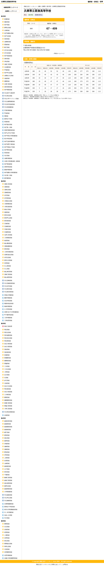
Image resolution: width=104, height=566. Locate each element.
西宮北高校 (7, 215)
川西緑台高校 (8, 201)
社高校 (6, 377)
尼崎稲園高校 (8, 246)
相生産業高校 (8, 483)
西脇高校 (7, 363)
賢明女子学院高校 (9, 506)
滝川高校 (7, 155)
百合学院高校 (8, 300)
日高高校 (7, 549)
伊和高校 (7, 455)
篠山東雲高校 (8, 271)
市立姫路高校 (8, 495)
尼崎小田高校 (8, 184)
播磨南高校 (7, 360)
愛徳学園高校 (8, 169)
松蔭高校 (7, 121)
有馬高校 (7, 263)
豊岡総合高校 (8, 543)
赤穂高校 (7, 443)
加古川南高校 (8, 392)
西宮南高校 (7, 221)
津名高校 (7, 61)
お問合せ (65, 564)
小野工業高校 (8, 408)
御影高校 (7, 22)
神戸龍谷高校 (8, 124)
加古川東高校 (8, 343)
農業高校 (7, 397)
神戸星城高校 (8, 164)
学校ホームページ (59, 53)
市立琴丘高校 (8, 498)
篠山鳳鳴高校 (8, 243)
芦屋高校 (7, 70)
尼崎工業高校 (8, 274)
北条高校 (7, 383)
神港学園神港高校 (9, 130)
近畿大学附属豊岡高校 (10, 558)
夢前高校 (7, 452)
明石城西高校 (8, 335)
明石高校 (7, 329)
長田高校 (7, 39)
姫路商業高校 (8, 489)
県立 (25, 15)
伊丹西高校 (7, 198)
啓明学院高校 (8, 167)
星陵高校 (7, 44)
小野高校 (7, 372)
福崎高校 (7, 446)
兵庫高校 (7, 30)
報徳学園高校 (8, 306)
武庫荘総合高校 (8, 254)
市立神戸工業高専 (9, 93)
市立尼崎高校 (8, 280)
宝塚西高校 (7, 232)
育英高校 (7, 153)
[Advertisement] (84, 33)
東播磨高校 (7, 358)
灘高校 (6, 116)
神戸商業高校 (8, 89)
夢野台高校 (7, 27)
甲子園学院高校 (8, 315)
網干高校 (7, 432)
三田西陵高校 (8, 237)
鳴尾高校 (7, 212)
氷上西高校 (7, 266)
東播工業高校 (8, 403)
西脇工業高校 (8, 406)
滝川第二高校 (8, 175)
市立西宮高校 (8, 289)
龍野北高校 (7, 486)
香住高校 (7, 541)
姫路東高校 (7, 466)
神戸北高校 (7, 36)
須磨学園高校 (8, 158)
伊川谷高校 (7, 53)
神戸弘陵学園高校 (9, 141)
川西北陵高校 (8, 206)
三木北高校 (7, 369)
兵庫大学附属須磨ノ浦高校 (12, 161)
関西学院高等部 (8, 303)
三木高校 (7, 366)
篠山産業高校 (8, 277)
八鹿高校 (7, 535)
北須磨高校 (7, 67)
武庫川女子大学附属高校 (11, 312)
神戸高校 (7, 25)
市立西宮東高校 (8, 292)
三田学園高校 (8, 317)
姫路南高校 (7, 429)
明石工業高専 (8, 326)
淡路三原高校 (8, 64)
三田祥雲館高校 (8, 252)
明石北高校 (7, 332)
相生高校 (7, 438)
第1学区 (30, 15)
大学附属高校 (8, 491)
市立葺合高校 (8, 96)
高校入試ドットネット (30, 6)
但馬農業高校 (8, 552)
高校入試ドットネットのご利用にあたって (48, 564)
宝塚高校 (7, 223)
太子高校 (7, 469)
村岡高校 (7, 532)
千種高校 (7, 475)
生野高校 (7, 538)
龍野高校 (7, 441)
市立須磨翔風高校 (9, 101)
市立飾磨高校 (8, 500)
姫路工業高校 (8, 480)
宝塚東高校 (7, 226)
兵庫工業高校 (8, 84)
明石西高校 (7, 341)
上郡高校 (7, 458)
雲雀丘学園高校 (8, 295)
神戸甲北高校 (8, 73)
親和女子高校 (8, 119)
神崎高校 (7, 449)
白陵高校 (7, 415)
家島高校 (7, 435)
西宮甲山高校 (8, 218)
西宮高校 (7, 249)
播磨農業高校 (8, 400)
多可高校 (7, 380)
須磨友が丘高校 (8, 75)
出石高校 (7, 526)
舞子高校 (7, 47)
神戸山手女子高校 (9, 133)
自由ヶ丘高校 (8, 515)
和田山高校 (7, 546)
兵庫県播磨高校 (8, 504)
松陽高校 (7, 355)
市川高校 (7, 518)
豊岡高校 (7, 524)
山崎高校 (7, 463)
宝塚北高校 (7, 229)
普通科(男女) (38, 15)
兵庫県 (44, 6)
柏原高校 (7, 240)
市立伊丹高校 (8, 286)
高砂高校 (7, 349)
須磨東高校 (7, 41)
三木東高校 (7, 394)
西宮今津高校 (8, 260)
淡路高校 (7, 78)
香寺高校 (7, 472)
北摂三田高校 (8, 235)
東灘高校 (7, 19)
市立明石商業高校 (9, 412)
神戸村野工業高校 (9, 144)
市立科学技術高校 (9, 104)
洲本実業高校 (8, 87)
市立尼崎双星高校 (9, 283)
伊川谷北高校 (8, 50)
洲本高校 (7, 58)
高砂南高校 (7, 352)
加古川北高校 (8, 386)
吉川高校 (7, 375)
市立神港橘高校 (8, 107)
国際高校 (7, 81)
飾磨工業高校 (8, 477)
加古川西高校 (8, 346)
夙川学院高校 (8, 138)
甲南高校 (7, 113)
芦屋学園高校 (8, 110)
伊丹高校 (7, 195)
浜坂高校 (7, 529)
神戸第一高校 (8, 127)
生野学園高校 (8, 555)
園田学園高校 (8, 298)
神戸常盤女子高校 (9, 147)
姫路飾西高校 (8, 426)
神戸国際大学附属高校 (10, 172)
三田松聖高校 (8, 320)
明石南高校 (7, 389)
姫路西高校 (7, 424)
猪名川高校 (7, 209)
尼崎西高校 (7, 192)
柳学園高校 (7, 178)
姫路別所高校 (8, 421)
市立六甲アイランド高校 (11, 98)
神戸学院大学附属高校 (10, 136)
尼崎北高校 (7, 189)
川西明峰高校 (8, 204)
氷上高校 (7, 269)
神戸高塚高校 (8, 56)
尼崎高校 (7, 187)
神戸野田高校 (8, 150)
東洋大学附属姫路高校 (10, 509)
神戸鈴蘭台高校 (8, 33)
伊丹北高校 (7, 257)
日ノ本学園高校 (8, 512)
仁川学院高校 (8, 309)
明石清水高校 (8, 338)
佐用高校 (7, 460)
